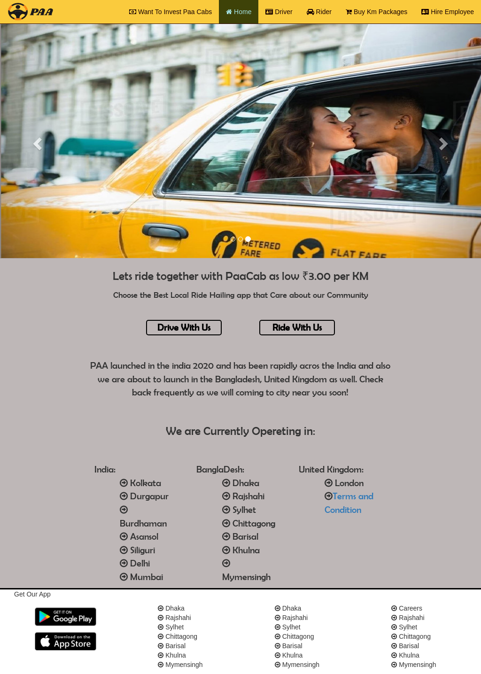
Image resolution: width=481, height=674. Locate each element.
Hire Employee (447, 11)
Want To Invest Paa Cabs (174, 11)
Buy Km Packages (376, 11)
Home (242, 11)
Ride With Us (297, 327)
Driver (282, 11)
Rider (319, 11)
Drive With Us (183, 327)
